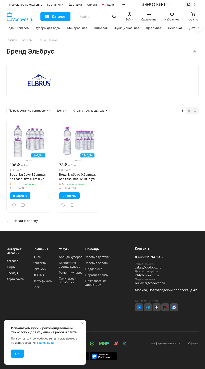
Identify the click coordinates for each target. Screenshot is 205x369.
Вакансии (39, 269)
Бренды (12, 273)
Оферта (193, 343)
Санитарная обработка (67, 280)
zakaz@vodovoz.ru (148, 267)
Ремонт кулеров (70, 272)
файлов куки (45, 342)
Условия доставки (98, 257)
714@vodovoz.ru (147, 275)
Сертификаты (42, 281)
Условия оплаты (97, 263)
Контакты (39, 263)
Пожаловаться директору (95, 283)
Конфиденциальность (165, 343)
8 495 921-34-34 (155, 4)
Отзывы (38, 275)
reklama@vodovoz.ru (150, 283)
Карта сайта (15, 279)
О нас (37, 257)
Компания (40, 249)
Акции (11, 267)
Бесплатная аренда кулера (69, 264)
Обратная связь (96, 275)
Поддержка (93, 269)
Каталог (12, 261)
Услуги (64, 249)
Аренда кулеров (70, 257)
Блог (36, 287)
